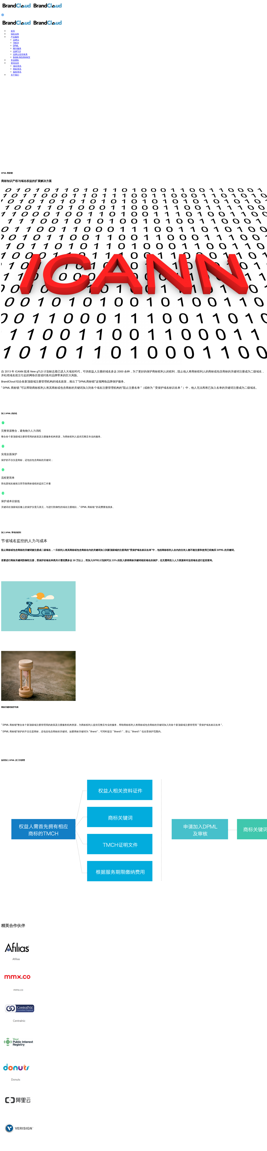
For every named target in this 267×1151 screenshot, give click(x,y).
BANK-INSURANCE (21, 57)
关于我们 (15, 75)
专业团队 (15, 60)
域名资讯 (17, 66)
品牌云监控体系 (20, 54)
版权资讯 (17, 72)
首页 (13, 31)
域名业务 (15, 34)
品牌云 (16, 40)
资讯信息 (15, 63)
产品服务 (15, 37)
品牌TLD (17, 51)
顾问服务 (17, 48)
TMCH (16, 43)
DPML (16, 45)
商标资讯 (17, 69)
